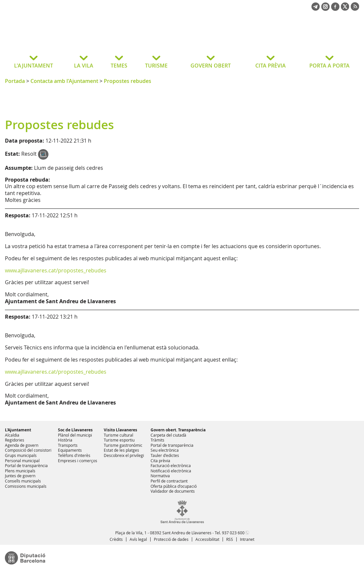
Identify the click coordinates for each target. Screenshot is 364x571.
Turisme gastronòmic (123, 445)
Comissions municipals (25, 486)
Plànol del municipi (75, 435)
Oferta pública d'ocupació (174, 486)
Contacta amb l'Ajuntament (64, 81)
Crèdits (116, 539)
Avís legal (138, 539)
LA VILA (83, 65)
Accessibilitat (207, 539)
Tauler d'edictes (165, 455)
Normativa (160, 475)
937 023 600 (233, 532)
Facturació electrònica (171, 465)
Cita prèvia (160, 460)
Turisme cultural (118, 435)
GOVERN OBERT (211, 65)
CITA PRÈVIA (270, 65)
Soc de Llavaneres (75, 430)
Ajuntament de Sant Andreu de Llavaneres (57, 37)
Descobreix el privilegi (124, 455)
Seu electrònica (165, 450)
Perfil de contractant (169, 480)
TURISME (156, 65)
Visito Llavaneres (120, 430)
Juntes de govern (20, 475)
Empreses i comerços (77, 460)
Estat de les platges (121, 450)
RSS (229, 539)
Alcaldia (12, 435)
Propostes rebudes (127, 81)
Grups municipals (21, 455)
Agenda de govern (21, 445)
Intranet (247, 539)
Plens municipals (20, 470)
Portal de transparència (26, 465)
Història (65, 440)
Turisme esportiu (119, 440)
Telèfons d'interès (74, 455)
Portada (15, 81)
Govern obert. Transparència (178, 430)
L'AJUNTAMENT (33, 65)
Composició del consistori (28, 450)
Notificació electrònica (171, 470)
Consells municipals (23, 480)
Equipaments (70, 450)
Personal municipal (22, 460)
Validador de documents (173, 491)
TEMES (119, 65)
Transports (68, 445)
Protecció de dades (171, 539)
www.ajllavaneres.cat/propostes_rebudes (55, 270)
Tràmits (157, 440)
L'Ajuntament (18, 430)
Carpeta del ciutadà (168, 435)
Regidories (14, 440)
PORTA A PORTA (329, 65)
